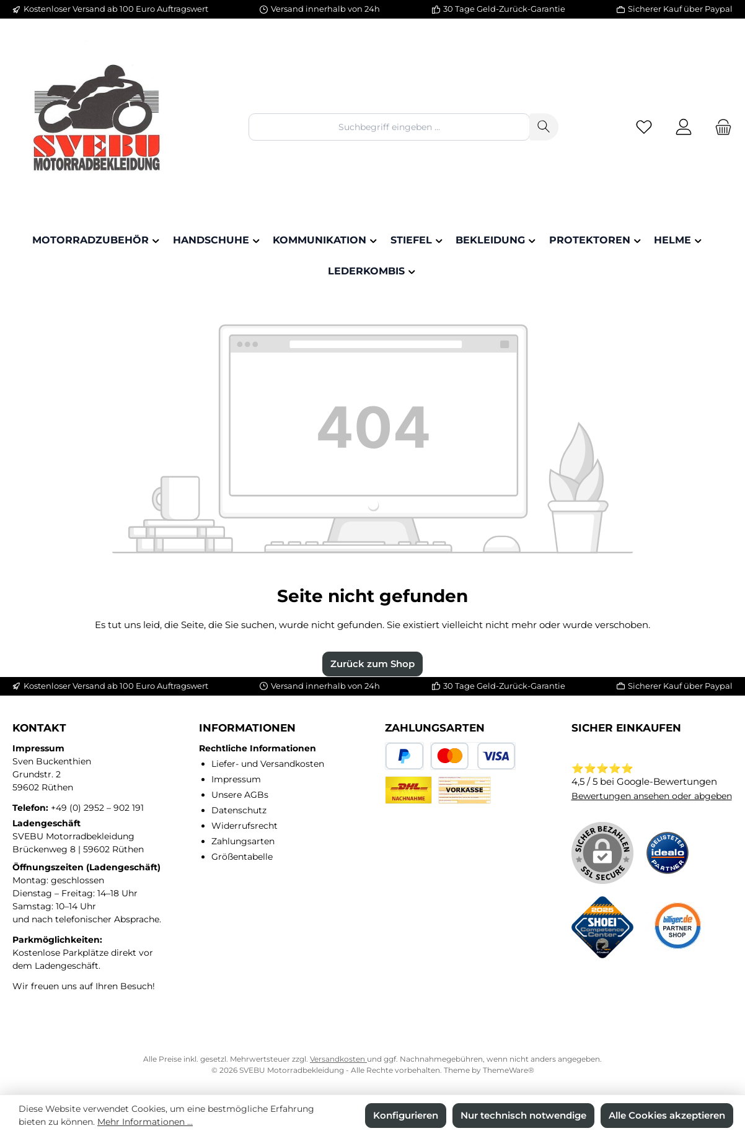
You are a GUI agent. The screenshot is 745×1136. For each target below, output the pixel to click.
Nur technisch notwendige (523, 1115)
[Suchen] (543, 126)
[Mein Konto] (683, 127)
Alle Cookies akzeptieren (667, 1115)
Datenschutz (239, 810)
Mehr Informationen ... (145, 1121)
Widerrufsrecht (244, 825)
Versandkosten (338, 1059)
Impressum (236, 779)
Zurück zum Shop (372, 664)
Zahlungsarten (243, 841)
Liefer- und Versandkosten (267, 763)
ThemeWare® (508, 1070)
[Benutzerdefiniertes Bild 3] (677, 927)
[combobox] (389, 126)
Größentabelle (242, 856)
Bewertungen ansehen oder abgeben (651, 796)
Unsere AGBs (239, 794)
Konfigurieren (405, 1115)
